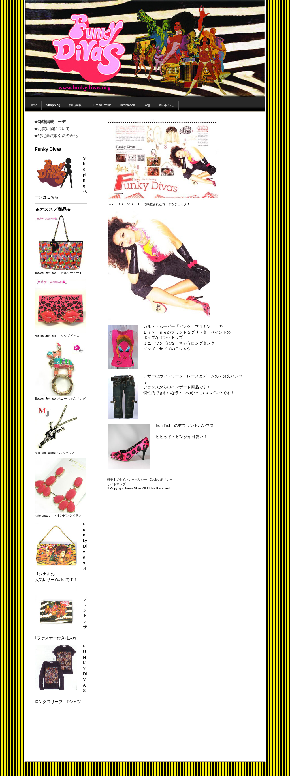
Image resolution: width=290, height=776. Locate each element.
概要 (110, 479)
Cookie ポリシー (161, 479)
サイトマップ (116, 484)
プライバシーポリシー (131, 479)
